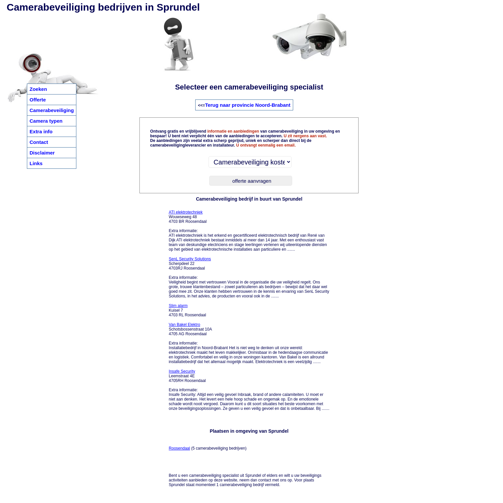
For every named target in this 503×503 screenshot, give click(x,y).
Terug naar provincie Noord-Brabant (247, 105)
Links (36, 163)
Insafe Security (182, 371)
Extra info (41, 131)
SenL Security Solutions (190, 259)
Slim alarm (178, 305)
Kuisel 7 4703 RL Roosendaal (187, 310)
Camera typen (46, 121)
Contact (39, 142)
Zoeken (38, 89)
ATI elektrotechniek (186, 212)
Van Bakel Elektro (184, 324)
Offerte (38, 99)
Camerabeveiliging (52, 110)
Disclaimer (42, 153)
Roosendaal (179, 448)
